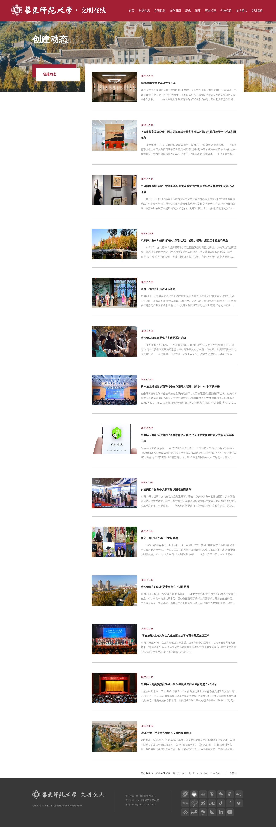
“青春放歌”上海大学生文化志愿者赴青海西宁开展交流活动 (175, 635)
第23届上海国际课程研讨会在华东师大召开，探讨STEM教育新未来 (180, 386)
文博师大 (241, 10)
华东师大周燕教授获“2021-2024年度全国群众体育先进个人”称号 (179, 684)
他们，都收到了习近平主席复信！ (160, 538)
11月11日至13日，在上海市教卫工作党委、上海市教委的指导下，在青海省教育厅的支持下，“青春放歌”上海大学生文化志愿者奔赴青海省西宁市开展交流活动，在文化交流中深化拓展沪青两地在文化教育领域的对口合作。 (188, 647)
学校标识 (226, 10)
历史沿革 (210, 10)
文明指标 (257, 10)
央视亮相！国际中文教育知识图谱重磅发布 (166, 489)
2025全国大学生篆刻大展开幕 (158, 83)
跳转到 (233, 773)
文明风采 (159, 10)
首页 (131, 10)
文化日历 (175, 10)
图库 (198, 10)
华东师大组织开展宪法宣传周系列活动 (163, 337)
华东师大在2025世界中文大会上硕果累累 (165, 586)
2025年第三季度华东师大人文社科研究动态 (166, 732)
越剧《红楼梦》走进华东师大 (158, 289)
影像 (188, 10)
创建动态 (144, 10)
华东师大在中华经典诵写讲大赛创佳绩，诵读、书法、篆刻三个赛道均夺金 (184, 240)
